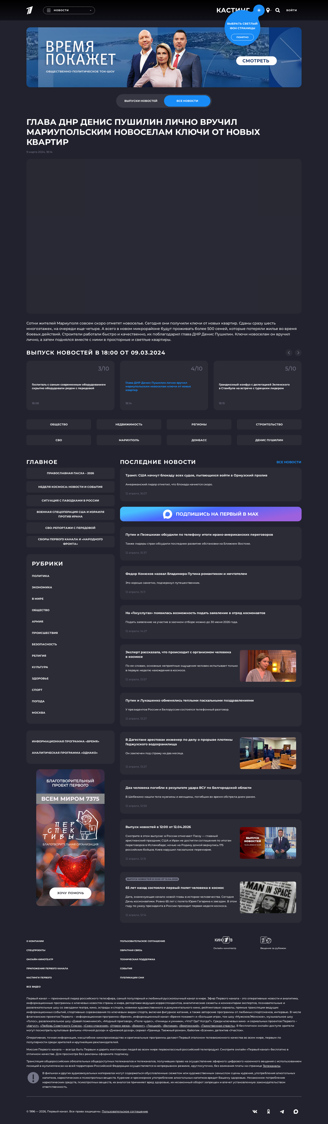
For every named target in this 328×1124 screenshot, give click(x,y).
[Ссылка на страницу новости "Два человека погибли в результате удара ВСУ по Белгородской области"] (211, 796)
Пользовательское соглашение (142, 941)
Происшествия (45, 633)
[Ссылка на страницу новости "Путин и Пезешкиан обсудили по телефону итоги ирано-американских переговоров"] (211, 543)
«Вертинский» (189, 1025)
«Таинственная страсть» (218, 1025)
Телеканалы (271, 1065)
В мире (38, 598)
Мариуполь (129, 440)
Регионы (199, 424)
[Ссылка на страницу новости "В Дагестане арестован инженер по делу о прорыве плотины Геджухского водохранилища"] (211, 753)
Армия (37, 621)
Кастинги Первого (39, 977)
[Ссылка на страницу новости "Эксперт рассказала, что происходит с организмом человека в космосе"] (211, 666)
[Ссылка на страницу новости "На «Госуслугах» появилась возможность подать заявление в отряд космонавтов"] (211, 622)
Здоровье (40, 678)
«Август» (32, 1025)
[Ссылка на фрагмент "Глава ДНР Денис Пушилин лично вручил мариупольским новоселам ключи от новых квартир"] (164, 385)
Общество (59, 424)
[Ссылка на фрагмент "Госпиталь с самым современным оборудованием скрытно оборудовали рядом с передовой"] (70, 385)
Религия (39, 655)
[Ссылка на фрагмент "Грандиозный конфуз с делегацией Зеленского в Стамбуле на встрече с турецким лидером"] (257, 385)
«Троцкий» (153, 1025)
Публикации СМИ (132, 977)
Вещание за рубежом (273, 943)
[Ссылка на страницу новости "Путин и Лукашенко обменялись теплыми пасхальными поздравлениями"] (211, 709)
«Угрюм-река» (120, 1025)
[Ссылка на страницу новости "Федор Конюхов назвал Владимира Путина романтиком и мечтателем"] (211, 582)
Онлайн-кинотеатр (39, 959)
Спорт (37, 690)
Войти (291, 10)
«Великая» (170, 1025)
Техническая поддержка (137, 959)
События (126, 968)
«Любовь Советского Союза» (61, 1025)
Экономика (42, 587)
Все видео (33, 986)
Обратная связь (131, 950)
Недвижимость (128, 424)
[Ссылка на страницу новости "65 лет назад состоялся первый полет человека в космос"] (211, 897)
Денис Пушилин (269, 440)
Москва (38, 712)
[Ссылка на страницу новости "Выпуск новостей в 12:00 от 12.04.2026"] (211, 843)
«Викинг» (138, 1025)
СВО (59, 440)
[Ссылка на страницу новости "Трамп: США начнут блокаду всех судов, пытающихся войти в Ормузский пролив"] (211, 484)
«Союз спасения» (95, 1025)
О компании (35, 941)
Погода (38, 701)
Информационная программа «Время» (65, 741)
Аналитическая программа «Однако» (65, 752)
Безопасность (44, 644)
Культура (40, 667)
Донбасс (199, 440)
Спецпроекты (35, 950)
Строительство (269, 424)
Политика (40, 576)
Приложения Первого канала (47, 968)
